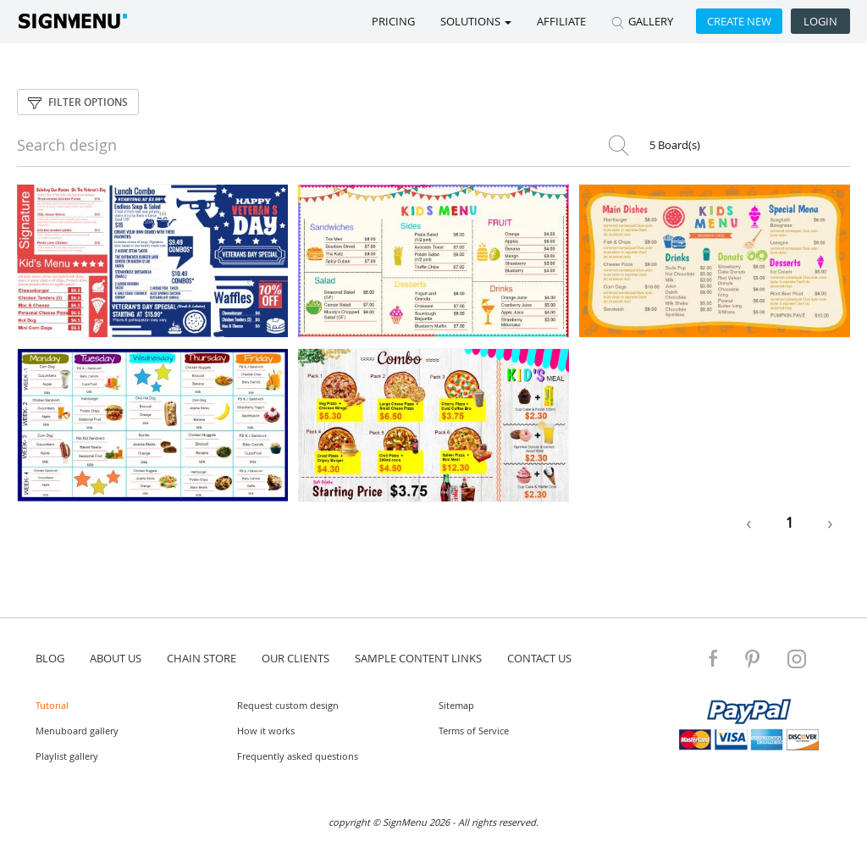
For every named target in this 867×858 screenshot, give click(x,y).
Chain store (201, 658)
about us (115, 658)
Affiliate (561, 21)
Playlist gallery (67, 756)
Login (820, 21)
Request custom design (288, 705)
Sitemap (456, 705)
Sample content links (418, 658)
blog (50, 658)
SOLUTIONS (475, 21)
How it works (266, 730)
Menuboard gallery (77, 730)
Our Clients (295, 658)
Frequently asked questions (297, 756)
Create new (739, 21)
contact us (539, 658)
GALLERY (642, 21)
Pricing (393, 21)
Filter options (78, 102)
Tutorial (52, 705)
